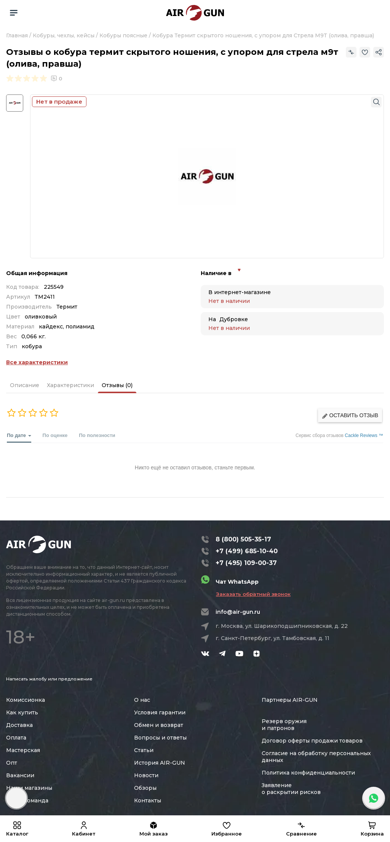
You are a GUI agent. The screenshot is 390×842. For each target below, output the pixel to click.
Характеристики (70, 385)
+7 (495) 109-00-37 (246, 563)
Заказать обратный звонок (253, 594)
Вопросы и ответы (160, 737)
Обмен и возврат (158, 725)
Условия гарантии (159, 712)
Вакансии (20, 775)
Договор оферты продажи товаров (312, 740)
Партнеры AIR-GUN (290, 699)
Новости (146, 775)
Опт (11, 762)
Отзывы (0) (117, 385)
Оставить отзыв (350, 415)
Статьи (143, 750)
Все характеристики (37, 362)
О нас (142, 699)
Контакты (147, 800)
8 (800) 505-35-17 (243, 539)
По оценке (55, 435)
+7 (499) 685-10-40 (247, 551)
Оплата (16, 737)
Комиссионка (25, 699)
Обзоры (145, 787)
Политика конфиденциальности (308, 772)
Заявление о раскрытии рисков (291, 789)
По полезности (97, 435)
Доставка (19, 725)
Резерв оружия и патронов (284, 725)
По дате (19, 437)
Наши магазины (29, 787)
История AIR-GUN (159, 762)
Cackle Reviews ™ (364, 435)
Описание (24, 385)
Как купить (22, 712)
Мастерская (23, 750)
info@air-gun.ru (238, 611)
